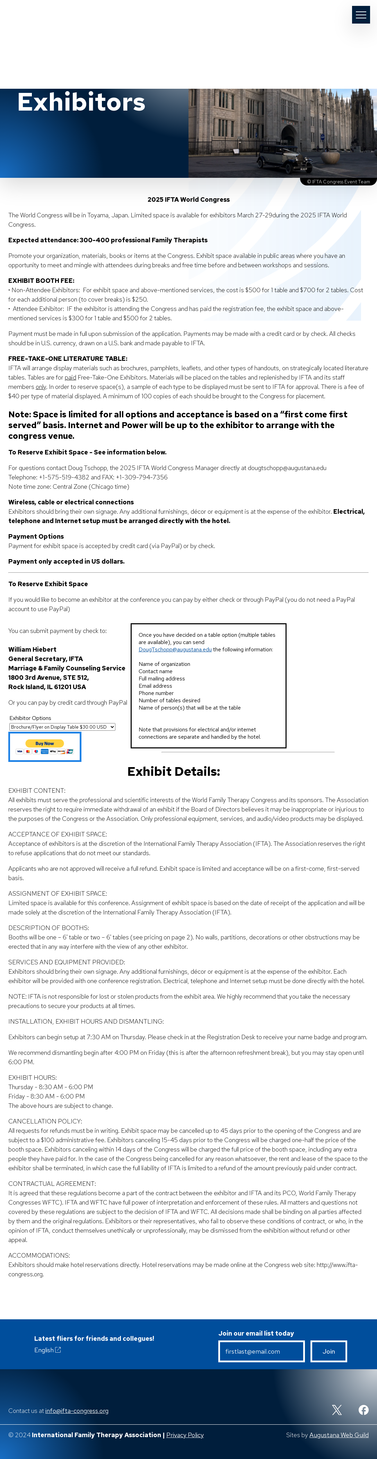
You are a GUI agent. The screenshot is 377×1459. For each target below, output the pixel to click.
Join (329, 1351)
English (48, 1350)
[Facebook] (364, 1411)
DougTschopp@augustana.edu (175, 649)
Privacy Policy (185, 1435)
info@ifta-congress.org (76, 1411)
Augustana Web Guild (339, 1435)
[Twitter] (337, 1411)
